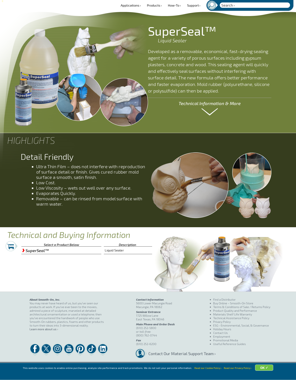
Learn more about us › (44, 329)
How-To (174, 5)
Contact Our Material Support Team (180, 353)
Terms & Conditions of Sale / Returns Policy (241, 307)
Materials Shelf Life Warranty (232, 314)
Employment (221, 336)
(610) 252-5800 (146, 328)
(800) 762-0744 (146, 335)
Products (154, 5)
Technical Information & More (210, 103)
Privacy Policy (222, 321)
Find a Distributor (224, 299)
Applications (131, 5)
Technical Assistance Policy (231, 318)
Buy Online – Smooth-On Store (233, 303)
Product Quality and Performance (235, 310)
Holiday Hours (222, 329)
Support (193, 5)
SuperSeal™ (35, 250)
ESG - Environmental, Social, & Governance (241, 325)
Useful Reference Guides (229, 344)
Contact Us (220, 333)
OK (269, 374)
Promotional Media (225, 340)
